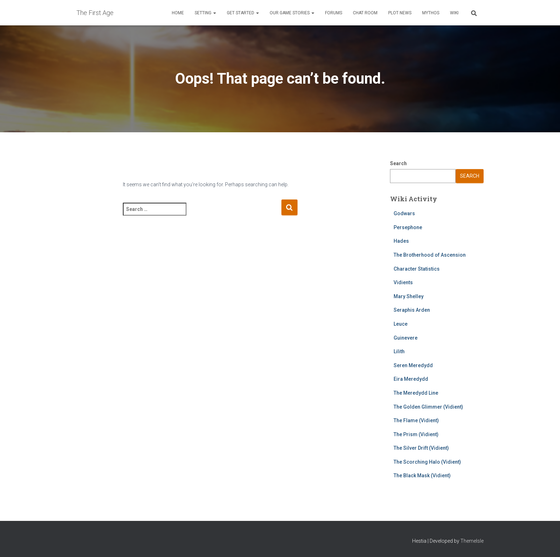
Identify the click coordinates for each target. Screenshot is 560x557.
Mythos (430, 12)
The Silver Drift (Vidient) (421, 448)
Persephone (408, 227)
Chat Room (365, 12)
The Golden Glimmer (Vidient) (428, 407)
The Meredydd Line (416, 393)
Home (178, 12)
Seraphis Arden (412, 310)
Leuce (401, 324)
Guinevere (406, 338)
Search (398, 163)
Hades (401, 241)
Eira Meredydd (411, 379)
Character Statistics (417, 269)
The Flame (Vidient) (416, 420)
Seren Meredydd (413, 365)
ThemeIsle (472, 541)
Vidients (403, 282)
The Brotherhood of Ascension (430, 255)
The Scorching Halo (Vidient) (427, 462)
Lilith (399, 351)
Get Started (243, 12)
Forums (333, 12)
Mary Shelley (409, 296)
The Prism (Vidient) (416, 434)
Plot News (399, 12)
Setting (205, 12)
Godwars (404, 213)
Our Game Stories (292, 12)
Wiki (454, 12)
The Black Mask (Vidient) (422, 475)
